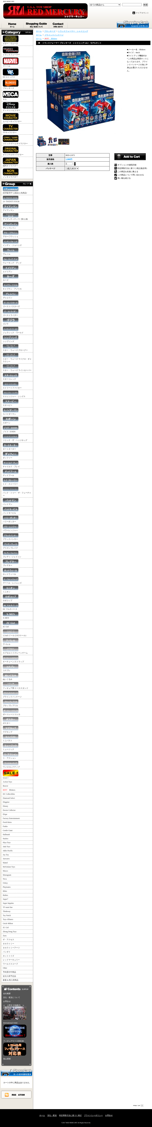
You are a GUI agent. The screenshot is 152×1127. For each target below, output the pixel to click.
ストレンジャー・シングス (14, 394)
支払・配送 (52, 1115)
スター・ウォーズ (10, 40)
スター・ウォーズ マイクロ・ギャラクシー (17, 358)
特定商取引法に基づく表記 (70, 1115)
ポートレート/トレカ (11, 711)
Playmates (6, 887)
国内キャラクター (10, 162)
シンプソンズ (10, 339)
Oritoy (5, 883)
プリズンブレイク (10, 545)
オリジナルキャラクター (13, 151)
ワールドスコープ (10, 964)
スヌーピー (10, 402)
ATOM (21, 1094)
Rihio (5, 891)
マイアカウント (142, 13)
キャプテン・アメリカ (12, 286)
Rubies (5, 895)
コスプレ (10, 668)
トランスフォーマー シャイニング (73, 31)
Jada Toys (6, 846)
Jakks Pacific (8, 851)
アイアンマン (10, 207)
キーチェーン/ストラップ (13, 659)
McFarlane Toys (9, 867)
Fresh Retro (7, 822)
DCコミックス (10, 73)
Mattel (5, 863)
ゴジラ (10, 321)
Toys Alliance (8, 919)
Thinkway (6, 911)
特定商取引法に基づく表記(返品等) (132, 168)
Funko (5, 826)
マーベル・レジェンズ (12, 580)
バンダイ (6, 952)
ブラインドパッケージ (12, 694)
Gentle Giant (8, 830)
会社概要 (7, 993)
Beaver (5, 786)
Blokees (9, 790)
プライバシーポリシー (93, 1115)
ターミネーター (10, 446)
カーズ (10, 277)
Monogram (7, 875)
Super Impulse (8, 903)
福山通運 (7, 1059)
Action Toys (7, 782)
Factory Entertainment (11, 818)
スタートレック (10, 376)
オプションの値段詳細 (127, 165)
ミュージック (10, 746)
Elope (5, 814)
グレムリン (10, 295)
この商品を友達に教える (128, 171)
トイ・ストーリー (10, 481)
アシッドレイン (10, 225)
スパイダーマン (10, 411)
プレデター (10, 562)
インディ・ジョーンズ (12, 242)
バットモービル (10, 510)
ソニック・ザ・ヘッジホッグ (15, 437)
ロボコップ (10, 598)
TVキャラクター (10, 128)
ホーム (13, 24)
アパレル (10, 641)
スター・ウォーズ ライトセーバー (17, 367)
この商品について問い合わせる (131, 175)
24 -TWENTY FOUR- (11, 199)
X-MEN (10, 615)
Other (5, 968)
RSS (14, 1094)
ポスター (10, 720)
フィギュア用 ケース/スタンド (15, 685)
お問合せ (58, 24)
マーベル (10, 62)
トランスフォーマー (11, 51)
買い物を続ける (124, 178)
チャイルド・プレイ (11, 464)
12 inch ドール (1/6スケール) (14, 633)
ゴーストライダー (10, 312)
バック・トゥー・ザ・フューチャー (17, 492)
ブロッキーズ (10, 84)
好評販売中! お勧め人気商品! (15, 190)
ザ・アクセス (8, 939)
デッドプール (10, 472)
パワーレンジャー (10, 528)
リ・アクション (10, 755)
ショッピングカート (133, 24)
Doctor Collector (9, 810)
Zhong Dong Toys (9, 931)
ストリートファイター (12, 385)
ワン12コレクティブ (11, 764)
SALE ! (10, 774)
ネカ (10, 95)
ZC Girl (10, 624)
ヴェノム (10, 251)
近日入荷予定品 (9, 976)
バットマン (10, 501)
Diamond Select (9, 798)
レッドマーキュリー (11, 960)
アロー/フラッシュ (10, 234)
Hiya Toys (6, 842)
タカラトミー (8, 944)
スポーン (10, 420)
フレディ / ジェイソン (12, 554)
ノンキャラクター (10, 173)
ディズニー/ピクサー (11, 106)
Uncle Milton (8, 923)
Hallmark (6, 834)
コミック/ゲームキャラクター (15, 140)
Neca (5, 879)
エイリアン (10, 269)
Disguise (6, 802)
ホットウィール (10, 571)
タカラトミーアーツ (11, 948)
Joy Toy (6, 855)
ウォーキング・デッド (12, 260)
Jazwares (6, 859)
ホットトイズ (8, 956)
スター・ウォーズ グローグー (15, 347)
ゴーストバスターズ (11, 304)
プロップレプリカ (10, 703)
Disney (5, 806)
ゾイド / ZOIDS (10, 429)
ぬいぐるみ (10, 676)
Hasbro (5, 838)
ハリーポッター (10, 519)
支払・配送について (36, 24)
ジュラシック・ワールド (13, 330)
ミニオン (10, 589)
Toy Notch (7, 915)
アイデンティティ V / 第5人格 (15, 216)
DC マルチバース (10, 606)
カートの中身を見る (16, 1072)
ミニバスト (10, 738)
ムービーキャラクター (12, 117)
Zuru (4, 936)
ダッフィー (10, 455)
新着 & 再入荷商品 (10, 980)
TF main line (8, 907)
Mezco (5, 871)
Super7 (5, 899)
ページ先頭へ (138, 1105)
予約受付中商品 (9, 972)
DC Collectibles (9, 794)
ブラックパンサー (10, 536)
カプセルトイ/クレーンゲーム (15, 650)
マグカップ (10, 729)
